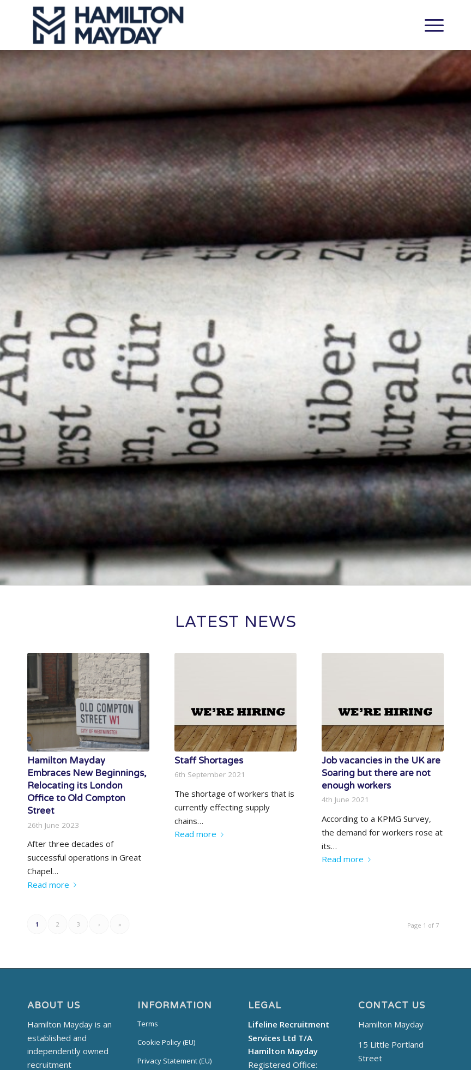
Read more (54, 884)
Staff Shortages (208, 760)
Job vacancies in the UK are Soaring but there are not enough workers (381, 773)
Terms (147, 1024)
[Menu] (429, 25)
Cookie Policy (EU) (166, 1042)
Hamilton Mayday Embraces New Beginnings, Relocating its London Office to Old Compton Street (87, 785)
